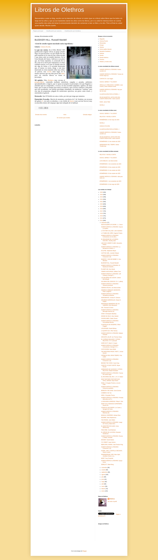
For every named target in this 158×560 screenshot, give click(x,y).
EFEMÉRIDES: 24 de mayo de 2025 (109, 119)
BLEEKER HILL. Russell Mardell (110, 263)
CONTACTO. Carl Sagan (106, 78)
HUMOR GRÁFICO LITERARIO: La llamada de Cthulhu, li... (110, 247)
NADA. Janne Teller (105, 102)
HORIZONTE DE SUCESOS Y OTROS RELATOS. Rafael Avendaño (111, 370)
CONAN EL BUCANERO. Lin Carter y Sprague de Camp (111, 408)
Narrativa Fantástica (105, 51)
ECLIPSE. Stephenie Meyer (108, 250)
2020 (101, 204)
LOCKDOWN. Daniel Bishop (108, 328)
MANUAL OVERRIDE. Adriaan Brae (111, 415)
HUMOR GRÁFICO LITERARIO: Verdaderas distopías (110, 294)
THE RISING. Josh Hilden (108, 420)
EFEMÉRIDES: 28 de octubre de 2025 (110, 167)
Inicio (64, 114)
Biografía (102, 39)
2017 (101, 211)
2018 (101, 208)
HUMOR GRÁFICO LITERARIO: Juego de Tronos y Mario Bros (111, 423)
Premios (102, 59)
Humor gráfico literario (106, 49)
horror (72, 101)
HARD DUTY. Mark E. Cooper (109, 343)
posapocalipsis (39, 82)
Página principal (38, 31)
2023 (101, 197)
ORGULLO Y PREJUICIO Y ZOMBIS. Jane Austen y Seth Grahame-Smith (111, 85)
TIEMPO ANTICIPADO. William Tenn (111, 271)
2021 (101, 201)
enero (103, 491)
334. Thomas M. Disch (107, 307)
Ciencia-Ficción (104, 41)
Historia (102, 47)
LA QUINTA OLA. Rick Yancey (109, 330)
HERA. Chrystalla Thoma (108, 395)
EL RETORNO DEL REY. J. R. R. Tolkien (112, 376)
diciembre (104, 222)
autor (62, 73)
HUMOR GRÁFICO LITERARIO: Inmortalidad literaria (110, 321)
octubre (103, 470)
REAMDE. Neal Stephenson (108, 417)
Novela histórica (104, 57)
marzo (103, 486)
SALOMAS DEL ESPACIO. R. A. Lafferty (112, 281)
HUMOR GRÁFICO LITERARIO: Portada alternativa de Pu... (112, 398)
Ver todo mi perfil (112, 501)
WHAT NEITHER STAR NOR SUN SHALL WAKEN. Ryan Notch (110, 380)
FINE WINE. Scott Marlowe (108, 430)
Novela (101, 55)
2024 (101, 194)
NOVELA (102, 105)
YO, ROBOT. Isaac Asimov (108, 442)
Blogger (85, 551)
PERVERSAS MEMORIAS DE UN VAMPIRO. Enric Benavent (110, 304)
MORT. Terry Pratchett (107, 458)
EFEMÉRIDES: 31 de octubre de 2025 (110, 170)
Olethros (112, 499)
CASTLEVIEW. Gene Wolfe (108, 349)
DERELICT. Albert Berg (107, 464)
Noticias (102, 53)
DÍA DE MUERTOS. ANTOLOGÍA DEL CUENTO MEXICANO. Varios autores (110, 98)
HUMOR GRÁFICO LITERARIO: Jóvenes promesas (110, 284)
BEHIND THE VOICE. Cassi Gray (110, 363)
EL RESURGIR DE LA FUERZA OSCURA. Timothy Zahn (109, 240)
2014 (101, 218)
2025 (101, 192)
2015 (101, 216)
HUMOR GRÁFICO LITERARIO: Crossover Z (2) (110, 447)
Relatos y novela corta (106, 61)
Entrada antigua (87, 114)
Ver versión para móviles (63, 117)
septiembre (104, 472)
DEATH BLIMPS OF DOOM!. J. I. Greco (112, 224)
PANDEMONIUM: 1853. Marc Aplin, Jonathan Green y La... (110, 455)
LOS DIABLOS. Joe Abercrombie (108, 161)
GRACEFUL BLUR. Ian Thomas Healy (111, 337)
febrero (103, 488)
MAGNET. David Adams (107, 440)
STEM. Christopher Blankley (108, 313)
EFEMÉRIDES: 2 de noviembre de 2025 (110, 164)
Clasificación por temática (73, 31)
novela (49, 72)
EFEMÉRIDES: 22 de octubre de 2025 (110, 141)
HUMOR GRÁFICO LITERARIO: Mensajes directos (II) (110, 310)
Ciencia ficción (45, 47)
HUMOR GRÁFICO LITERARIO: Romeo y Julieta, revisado (112, 436)
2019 (101, 206)
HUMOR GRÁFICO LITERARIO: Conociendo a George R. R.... (110, 346)
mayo (103, 481)
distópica (51, 80)
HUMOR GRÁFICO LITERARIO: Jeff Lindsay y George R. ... (111, 274)
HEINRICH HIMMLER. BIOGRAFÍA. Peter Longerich (111, 290)
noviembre (104, 467)
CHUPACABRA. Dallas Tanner (109, 318)
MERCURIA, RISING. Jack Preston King (112, 444)
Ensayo (102, 45)
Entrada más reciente (41, 114)
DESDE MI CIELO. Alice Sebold (109, 316)
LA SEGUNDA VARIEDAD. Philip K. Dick (112, 401)
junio (102, 479)
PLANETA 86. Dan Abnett (108, 269)
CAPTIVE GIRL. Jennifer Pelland (110, 253)
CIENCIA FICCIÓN (105, 126)
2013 (101, 220)
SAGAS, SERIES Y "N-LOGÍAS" (108, 82)
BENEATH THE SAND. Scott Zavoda (111, 390)
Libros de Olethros (59, 9)
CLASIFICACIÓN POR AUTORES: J (109, 94)
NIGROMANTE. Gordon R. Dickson (110, 297)
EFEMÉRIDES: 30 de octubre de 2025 (110, 173)
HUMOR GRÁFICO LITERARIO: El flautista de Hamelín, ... (110, 266)
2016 (101, 213)
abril (102, 484)
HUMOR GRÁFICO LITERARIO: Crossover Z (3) (110, 360)
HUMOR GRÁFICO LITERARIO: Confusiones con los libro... (110, 236)
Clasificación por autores (54, 31)
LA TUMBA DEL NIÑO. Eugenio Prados (111, 233)
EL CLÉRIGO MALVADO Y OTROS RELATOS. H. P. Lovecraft (110, 340)
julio (102, 477)
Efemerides (103, 43)
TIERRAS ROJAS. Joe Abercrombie (111, 287)
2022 (101, 199)
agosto (103, 474)
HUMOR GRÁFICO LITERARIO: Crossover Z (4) (110, 256)
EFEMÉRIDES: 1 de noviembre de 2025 (110, 181)
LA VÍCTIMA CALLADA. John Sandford (111, 230)
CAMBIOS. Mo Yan (106, 393)
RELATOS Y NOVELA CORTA (108, 116)
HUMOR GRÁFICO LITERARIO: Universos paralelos (110, 387)
